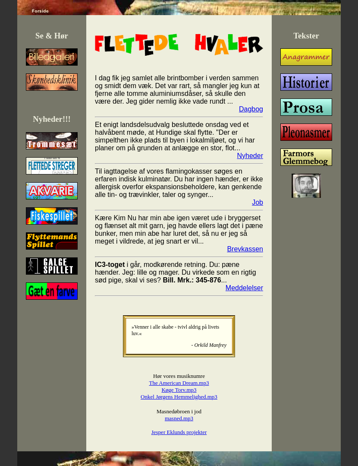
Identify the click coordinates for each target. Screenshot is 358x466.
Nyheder (250, 155)
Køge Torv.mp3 (178, 390)
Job (257, 202)
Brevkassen (245, 249)
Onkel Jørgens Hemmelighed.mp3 (179, 396)
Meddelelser (244, 288)
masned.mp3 (179, 418)
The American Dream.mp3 (179, 383)
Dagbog (251, 109)
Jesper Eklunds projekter (179, 432)
